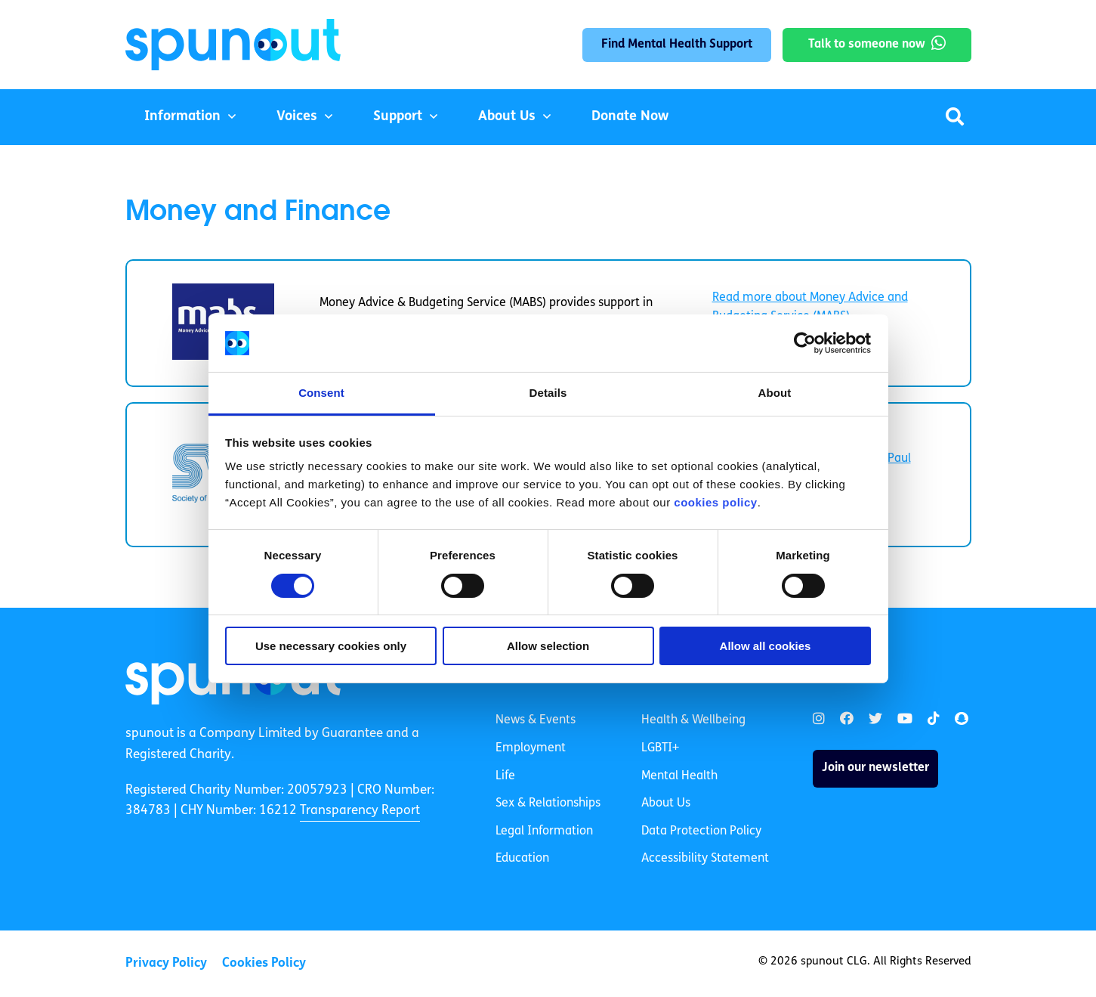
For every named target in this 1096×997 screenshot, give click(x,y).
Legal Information (544, 831)
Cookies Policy (264, 963)
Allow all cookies (765, 645)
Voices (296, 117)
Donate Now (629, 117)
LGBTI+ (660, 748)
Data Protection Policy (701, 831)
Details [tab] (548, 392)
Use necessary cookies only (330, 645)
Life (505, 776)
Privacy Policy (166, 963)
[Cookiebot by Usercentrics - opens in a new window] (805, 343)
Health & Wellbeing (693, 720)
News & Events (536, 720)
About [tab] (775, 392)
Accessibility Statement (705, 859)
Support (397, 117)
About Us (507, 117)
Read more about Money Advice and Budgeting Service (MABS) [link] (810, 308)
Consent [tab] (321, 392)
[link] (819, 719)
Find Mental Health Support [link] (676, 45)
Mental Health (679, 776)
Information (182, 117)
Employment (531, 748)
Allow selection (548, 645)
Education (522, 859)
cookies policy (715, 502)
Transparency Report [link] (360, 810)
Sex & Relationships (548, 803)
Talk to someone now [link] (866, 45)
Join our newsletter (875, 768)
